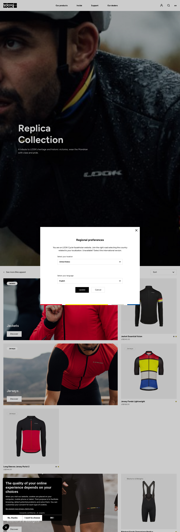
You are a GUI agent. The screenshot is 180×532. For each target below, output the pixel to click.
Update (82, 290)
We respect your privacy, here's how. (20, 509)
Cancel (98, 290)
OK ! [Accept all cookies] (52, 518)
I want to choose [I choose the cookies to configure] (32, 518)
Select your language (65, 276)
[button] (6, 527)
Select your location (65, 257)
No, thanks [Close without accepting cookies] (13, 518)
